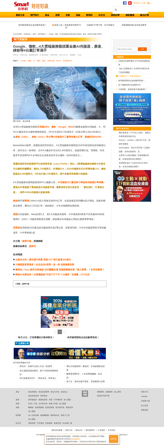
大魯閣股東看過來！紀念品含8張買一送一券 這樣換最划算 (44, 264)
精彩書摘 (130, 15)
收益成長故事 (33, 396)
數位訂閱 (144, 15)
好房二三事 (32, 404)
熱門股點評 (32, 400)
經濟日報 (50, 61)
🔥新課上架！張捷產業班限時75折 (66, 26)
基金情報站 (32, 392)
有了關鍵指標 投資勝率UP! (129, 85)
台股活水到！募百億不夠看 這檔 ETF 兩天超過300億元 (43, 259)
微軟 (30, 61)
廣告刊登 (68, 430)
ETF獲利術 (58, 400)
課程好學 (115, 15)
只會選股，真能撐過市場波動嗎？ (132, 89)
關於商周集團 (57, 430)
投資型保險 (49, 407)
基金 (47, 15)
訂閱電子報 (143, 401)
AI (34, 61)
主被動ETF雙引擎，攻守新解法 (100, 25)
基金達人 (64, 392)
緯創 (38, 61)
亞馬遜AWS (67, 61)
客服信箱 (142, 410)
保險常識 (69, 407)
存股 (50, 400)
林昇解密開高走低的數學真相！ (32, 25)
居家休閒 (31, 423)
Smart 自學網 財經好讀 (40, 6)
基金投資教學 (43, 392)
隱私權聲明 (90, 430)
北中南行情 (42, 404)
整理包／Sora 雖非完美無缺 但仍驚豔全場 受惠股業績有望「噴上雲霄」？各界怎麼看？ (59, 269)
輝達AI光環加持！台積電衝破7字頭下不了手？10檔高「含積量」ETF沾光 (52, 274)
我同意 (114, 439)
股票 (57, 15)
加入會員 (142, 405)
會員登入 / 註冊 (139, 3)
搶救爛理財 (44, 415)
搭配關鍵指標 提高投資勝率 (134, 25)
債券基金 (43, 396)
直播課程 (109, 392)
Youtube (142, 396)
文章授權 (101, 430)
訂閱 (142, 49)
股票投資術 (42, 400)
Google (23, 61)
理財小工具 (65, 415)
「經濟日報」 (27, 241)
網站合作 (79, 430)
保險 (78, 15)
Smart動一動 (67, 423)
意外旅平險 (59, 407)
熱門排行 (34, 15)
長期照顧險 (39, 407)
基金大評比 (55, 392)
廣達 (44, 61)
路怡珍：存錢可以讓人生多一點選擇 (36, 366)
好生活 (102, 15)
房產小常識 (53, 404)
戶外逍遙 (40, 423)
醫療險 (31, 407)
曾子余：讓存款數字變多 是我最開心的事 (85, 381)
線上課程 (117, 392)
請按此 (32, 246)
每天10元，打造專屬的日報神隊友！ (36, 337)
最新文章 (20, 15)
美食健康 (48, 423)
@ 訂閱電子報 (22, 343)
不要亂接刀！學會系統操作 (129, 76)
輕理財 (89, 15)
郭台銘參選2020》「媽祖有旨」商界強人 (38, 378)
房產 (68, 15)
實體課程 (100, 392)
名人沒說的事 (33, 415)
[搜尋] (130, 10)
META (58, 61)
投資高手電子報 (103, 396)
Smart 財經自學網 (22, 6)
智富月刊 (142, 392)
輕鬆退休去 (55, 415)
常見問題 (111, 430)
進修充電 (57, 423)
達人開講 (67, 400)
